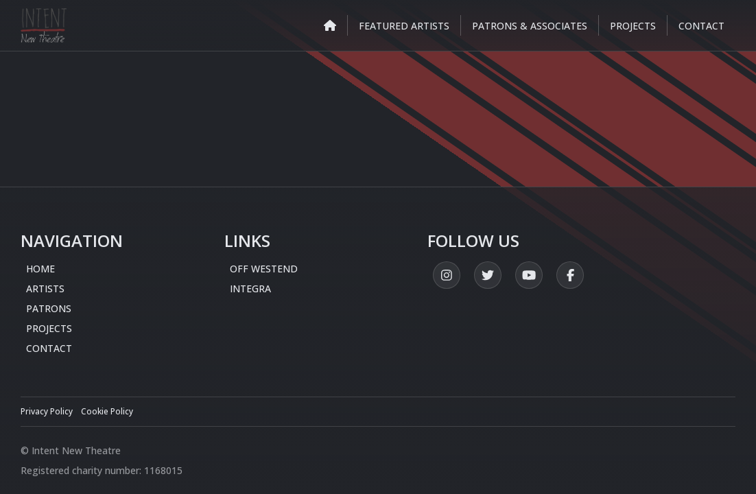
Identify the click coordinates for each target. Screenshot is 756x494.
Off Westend (264, 268)
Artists (45, 288)
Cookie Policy (107, 411)
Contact (49, 348)
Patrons (48, 308)
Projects (49, 328)
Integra (250, 288)
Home (40, 268)
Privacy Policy (47, 411)
